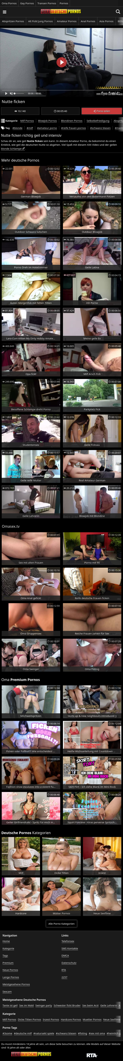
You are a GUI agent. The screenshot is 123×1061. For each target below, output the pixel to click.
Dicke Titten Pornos (29, 1019)
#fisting (82, 1033)
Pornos (64, 3)
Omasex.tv (11, 526)
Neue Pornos (10, 969)
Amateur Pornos (67, 21)
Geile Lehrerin (108, 1005)
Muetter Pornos (92, 1019)
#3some (7, 1033)
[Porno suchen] (4, 12)
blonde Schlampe (11, 148)
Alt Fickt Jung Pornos (40, 21)
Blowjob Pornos (47, 120)
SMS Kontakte (70, 948)
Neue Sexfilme (111, 1019)
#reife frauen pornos (73, 128)
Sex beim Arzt (90, 1005)
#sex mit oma (97, 1033)
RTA (64, 969)
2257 (64, 977)
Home (6, 941)
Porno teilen (101, 111)
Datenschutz (69, 962)
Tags (5, 955)
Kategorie (8, 948)
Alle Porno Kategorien (62, 923)
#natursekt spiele (43, 1033)
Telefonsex (68, 941)
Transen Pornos (46, 3)
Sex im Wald (26, 1005)
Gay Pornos (27, 3)
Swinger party (43, 1005)
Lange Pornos (11, 977)
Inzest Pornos (51, 1019)
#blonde (18, 128)
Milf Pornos (27, 120)
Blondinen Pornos (71, 120)
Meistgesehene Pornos (16, 984)
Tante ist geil (10, 1005)
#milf (30, 128)
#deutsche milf (23, 1033)
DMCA (65, 955)
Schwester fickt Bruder (67, 1005)
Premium (8, 962)
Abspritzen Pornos (13, 21)
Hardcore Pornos (71, 1019)
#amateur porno (47, 128)
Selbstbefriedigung (98, 120)
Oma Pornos (9, 3)
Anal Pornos (88, 21)
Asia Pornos (106, 21)
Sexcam (7, 991)
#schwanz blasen (100, 128)
